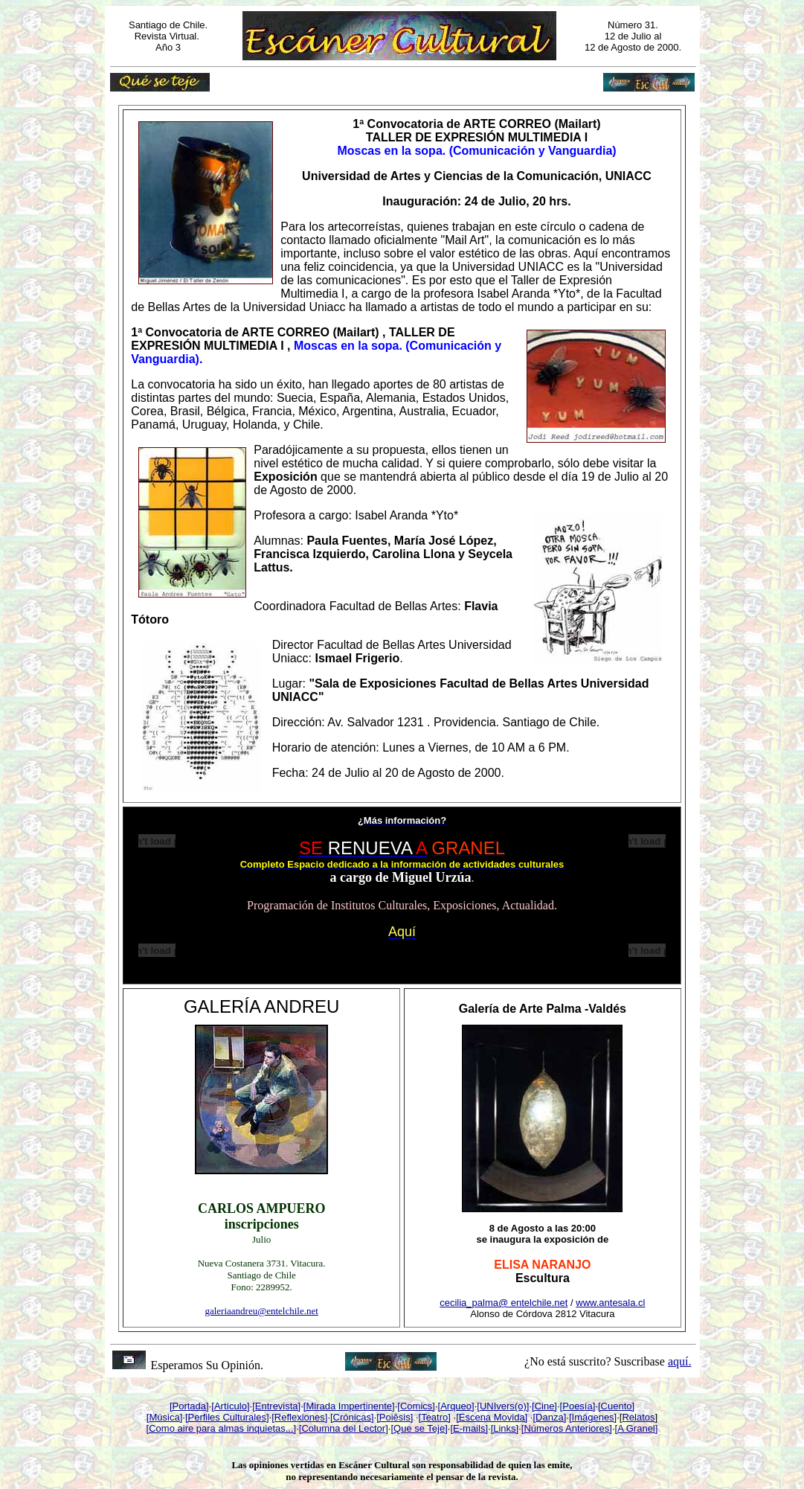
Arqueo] (457, 1406)
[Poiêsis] (394, 1417)
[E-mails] (469, 1428)
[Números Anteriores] (566, 1428)
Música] (165, 1417)
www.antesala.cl (610, 1302)
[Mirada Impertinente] (349, 1406)
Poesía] (578, 1406)
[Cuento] (616, 1406)
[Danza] (549, 1417)
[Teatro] (435, 1417)
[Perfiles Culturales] (227, 1417)
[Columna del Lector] (343, 1428)
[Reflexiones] (299, 1417)
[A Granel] (636, 1428)
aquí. (680, 1361)
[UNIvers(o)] (503, 1406)
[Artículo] (230, 1406)
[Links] (505, 1428)
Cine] (546, 1406)
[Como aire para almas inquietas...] (222, 1428)
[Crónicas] (352, 1417)
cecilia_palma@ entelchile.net (503, 1302)
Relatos (638, 1417)
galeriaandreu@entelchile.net (261, 1310)
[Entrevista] (276, 1406)
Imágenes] (594, 1417)
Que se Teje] (420, 1428)
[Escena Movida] (491, 1417)
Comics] (417, 1406)
